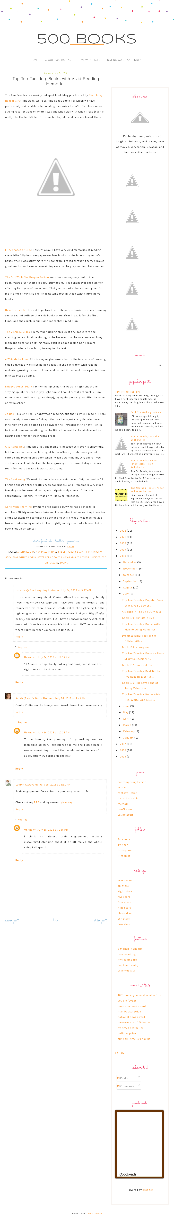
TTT (36, 802)
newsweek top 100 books (134, 1022)
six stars (123, 885)
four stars (124, 902)
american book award (132, 1006)
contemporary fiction (132, 782)
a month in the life (130, 948)
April (126, 718)
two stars (124, 924)
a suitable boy (26, 551)
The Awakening (15, 479)
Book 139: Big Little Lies (138, 618)
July (126, 593)
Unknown (30, 657)
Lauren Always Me (27, 784)
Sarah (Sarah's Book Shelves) (34, 698)
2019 (123, 549)
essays (122, 787)
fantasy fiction (127, 793)
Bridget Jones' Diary (18, 386)
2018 (123, 556)
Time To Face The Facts (127, 391)
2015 (123, 756)
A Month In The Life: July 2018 (142, 611)
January (128, 737)
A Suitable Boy (14, 446)
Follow (119, 1052)
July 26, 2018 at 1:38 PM (52, 829)
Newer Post (12, 920)
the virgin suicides (88, 557)
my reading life (128, 959)
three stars (125, 913)
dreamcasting (127, 954)
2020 (123, 543)
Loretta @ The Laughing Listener (37, 590)
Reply (19, 636)
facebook (46, 541)
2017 (123, 744)
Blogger (147, 1189)
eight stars (125, 891)
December (130, 562)
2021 (123, 537)
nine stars (124, 907)
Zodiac (9, 413)
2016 (123, 750)
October (129, 574)
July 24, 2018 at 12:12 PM (53, 657)
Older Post (100, 920)
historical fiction (129, 798)
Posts (122, 1078)
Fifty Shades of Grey (18, 250)
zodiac (64, 562)
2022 (123, 530)
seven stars (125, 880)
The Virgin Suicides (17, 331)
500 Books (87, 39)
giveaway (67, 802)
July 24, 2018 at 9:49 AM (70, 698)
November (130, 568)
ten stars (124, 918)
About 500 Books (58, 59)
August (128, 587)
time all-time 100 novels (134, 1038)
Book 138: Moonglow (135, 647)
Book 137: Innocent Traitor (140, 665)
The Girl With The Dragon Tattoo (27, 277)
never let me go (47, 557)
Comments (126, 1086)
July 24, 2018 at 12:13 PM (53, 732)
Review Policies (89, 59)
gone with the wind (24, 557)
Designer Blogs (94, 1213)
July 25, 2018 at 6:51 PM (55, 784)
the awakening (67, 557)
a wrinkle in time (46, 551)
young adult (125, 814)
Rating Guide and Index (124, 59)
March (127, 725)
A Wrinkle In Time (17, 359)
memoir (123, 803)
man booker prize (129, 1011)
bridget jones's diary (70, 551)
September (130, 581)
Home (35, 59)
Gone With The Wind (18, 506)
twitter (59, 541)
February (129, 731)
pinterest (73, 541)
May (126, 712)
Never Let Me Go (16, 310)
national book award (131, 1017)
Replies (22, 647)
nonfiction (125, 809)
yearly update (127, 970)
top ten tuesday (128, 965)
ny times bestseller (130, 1028)
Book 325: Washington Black (146, 412)
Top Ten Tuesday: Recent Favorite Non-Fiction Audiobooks (144, 464)
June (126, 706)
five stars (124, 896)
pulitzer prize (127, 1033)
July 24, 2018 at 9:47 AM (75, 590)
